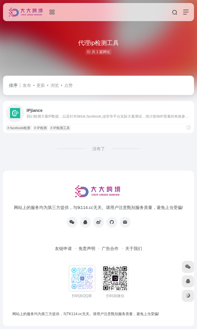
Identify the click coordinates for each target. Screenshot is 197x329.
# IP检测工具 (60, 128)
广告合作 (110, 248)
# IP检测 (40, 128)
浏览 (54, 85)
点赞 (68, 85)
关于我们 (133, 248)
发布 (27, 85)
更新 (41, 85)
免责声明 (86, 248)
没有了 (98, 148)
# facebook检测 (18, 128)
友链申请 (63, 248)
